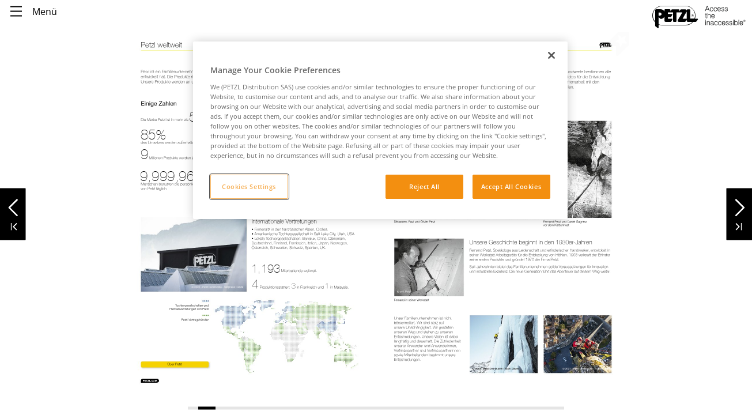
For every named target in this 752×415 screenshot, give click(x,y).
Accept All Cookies (511, 186)
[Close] (551, 55)
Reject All (424, 186)
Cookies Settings (249, 186)
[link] (175, 364)
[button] (13, 204)
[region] (380, 130)
